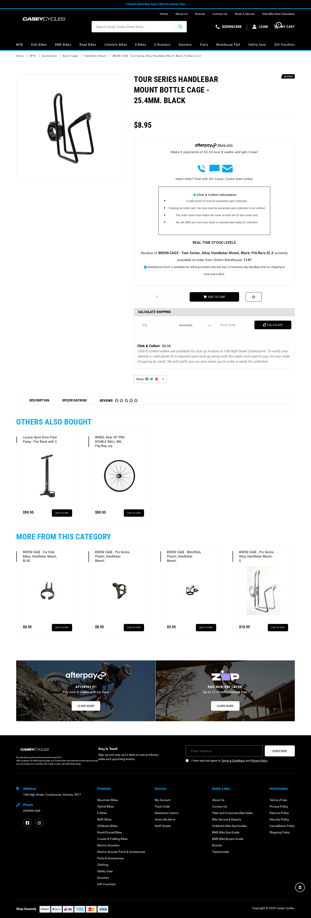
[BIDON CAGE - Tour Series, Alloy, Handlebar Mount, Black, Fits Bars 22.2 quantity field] (158, 296)
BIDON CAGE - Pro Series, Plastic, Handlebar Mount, (112, 556)
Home (164, 14)
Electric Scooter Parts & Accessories (121, 851)
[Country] (194, 325)
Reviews (119, 400)
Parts (204, 45)
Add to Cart (214, 297)
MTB (19, 45)
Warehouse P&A (228, 45)
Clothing (102, 864)
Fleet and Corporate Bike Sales (232, 813)
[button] (254, 297)
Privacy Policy (259, 760)
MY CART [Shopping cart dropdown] (284, 26)
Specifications (74, 400)
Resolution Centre (166, 813)
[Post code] (234, 325)
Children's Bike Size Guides (229, 826)
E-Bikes (140, 45)
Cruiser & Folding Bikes (112, 839)
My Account (163, 800)
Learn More (86, 706)
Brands (200, 14)
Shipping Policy (280, 832)
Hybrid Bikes (105, 806)
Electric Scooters (108, 845)
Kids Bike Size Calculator (278, 14)
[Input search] (133, 26)
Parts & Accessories (110, 858)
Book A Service (245, 14)
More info (214, 145)
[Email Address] (224, 750)
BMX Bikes (63, 45)
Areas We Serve (165, 819)
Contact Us (220, 14)
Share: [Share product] (147, 379)
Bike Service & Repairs (226, 819)
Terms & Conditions (233, 760)
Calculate (273, 325)
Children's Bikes (107, 826)
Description (39, 400)
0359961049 (31, 811)
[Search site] (180, 26)
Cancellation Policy (282, 826)
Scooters (185, 45)
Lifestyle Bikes (116, 45)
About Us (181, 14)
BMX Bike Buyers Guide (227, 839)
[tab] (39, 400)
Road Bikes (87, 45)
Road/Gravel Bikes (109, 832)
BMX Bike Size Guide (225, 832)
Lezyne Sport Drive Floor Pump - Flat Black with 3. (40, 439)
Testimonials (220, 851)
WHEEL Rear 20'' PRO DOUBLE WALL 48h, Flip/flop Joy (110, 441)
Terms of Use (278, 800)
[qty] (155, 325)
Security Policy (279, 819)
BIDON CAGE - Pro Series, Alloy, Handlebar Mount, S (256, 556)
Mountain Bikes (107, 800)
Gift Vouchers (284, 45)
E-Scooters (162, 45)
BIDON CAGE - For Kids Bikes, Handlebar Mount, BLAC (40, 556)
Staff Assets (163, 826)
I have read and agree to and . (227, 760)
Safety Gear (257, 45)
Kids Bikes (39, 45)
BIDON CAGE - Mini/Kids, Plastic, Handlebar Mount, (184, 556)
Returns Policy (279, 813)
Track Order (162, 806)
